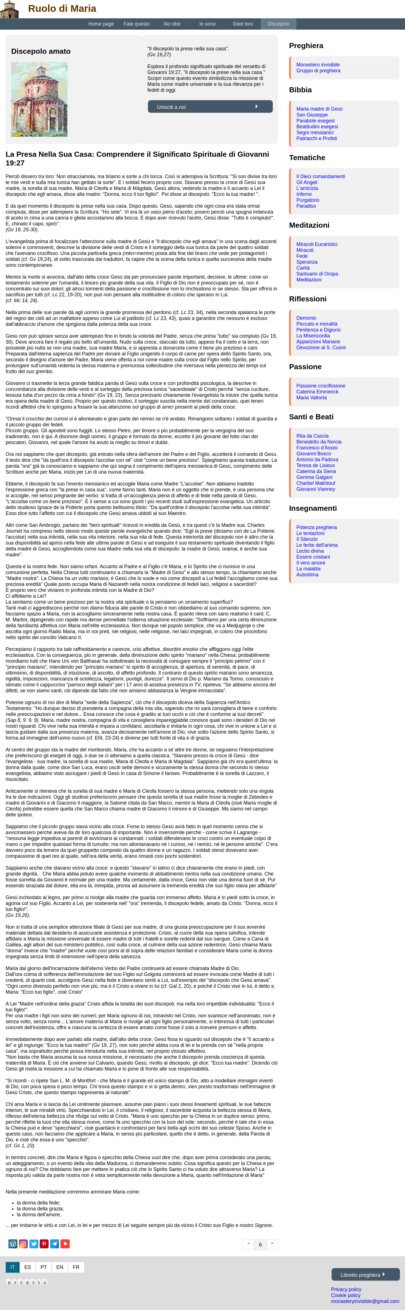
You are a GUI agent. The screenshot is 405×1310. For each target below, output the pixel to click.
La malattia (308, 569)
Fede (302, 256)
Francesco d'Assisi (317, 448)
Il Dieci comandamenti (320, 176)
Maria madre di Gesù (319, 109)
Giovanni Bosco (313, 453)
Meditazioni (308, 280)
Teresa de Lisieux (315, 465)
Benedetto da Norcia (318, 442)
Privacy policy (346, 1289)
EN (60, 1267)
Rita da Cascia (312, 436)
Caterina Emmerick (317, 392)
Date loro (243, 24)
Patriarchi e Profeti (316, 138)
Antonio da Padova (317, 459)
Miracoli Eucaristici (317, 244)
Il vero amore (310, 563)
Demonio (306, 318)
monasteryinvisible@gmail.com (365, 1301)
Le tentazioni (310, 533)
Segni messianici (315, 132)
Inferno (304, 194)
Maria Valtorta (311, 397)
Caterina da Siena (316, 471)
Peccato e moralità (317, 324)
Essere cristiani (313, 557)
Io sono (207, 24)
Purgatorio (307, 200)
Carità (303, 268)
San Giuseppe (312, 115)
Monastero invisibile (318, 65)
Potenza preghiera (316, 527)
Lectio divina (310, 551)
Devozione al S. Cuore (321, 347)
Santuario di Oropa (317, 274)
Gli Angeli (306, 182)
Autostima (307, 574)
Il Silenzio (307, 539)
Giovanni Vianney (315, 489)
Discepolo (278, 24)
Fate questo (137, 24)
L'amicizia (307, 188)
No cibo (172, 24)
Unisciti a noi (171, 107)
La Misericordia (313, 336)
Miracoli (305, 250)
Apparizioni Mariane (318, 341)
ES (27, 1267)
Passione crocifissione (320, 386)
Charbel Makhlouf (315, 483)
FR (76, 1267)
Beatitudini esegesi (317, 126)
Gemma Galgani (314, 477)
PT (43, 1267)
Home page (101, 24)
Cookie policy (346, 1295)
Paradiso (306, 206)
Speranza (307, 262)
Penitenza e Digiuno (318, 330)
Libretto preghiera (360, 1275)
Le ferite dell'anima (317, 545)
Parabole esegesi (315, 121)
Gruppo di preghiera (318, 70)
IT (12, 1267)
